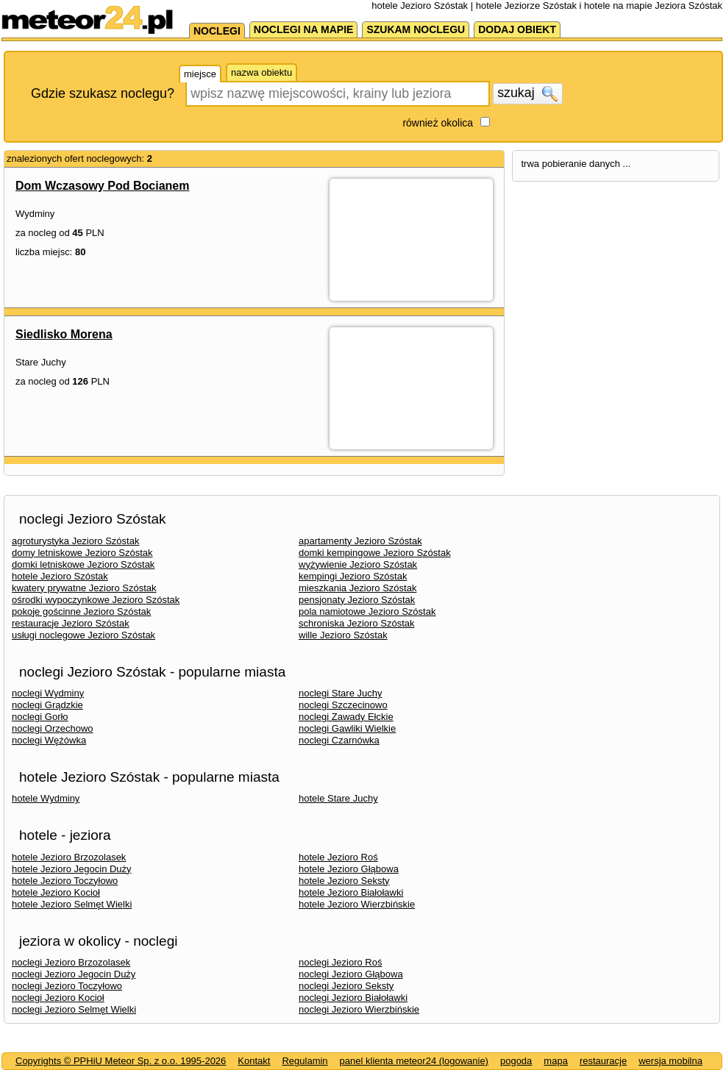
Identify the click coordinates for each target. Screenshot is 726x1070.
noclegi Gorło (40, 716)
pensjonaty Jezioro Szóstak (357, 599)
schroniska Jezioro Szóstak (357, 623)
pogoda (516, 1060)
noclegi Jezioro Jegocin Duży (73, 974)
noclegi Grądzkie (47, 704)
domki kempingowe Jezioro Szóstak (375, 552)
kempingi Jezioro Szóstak (353, 576)
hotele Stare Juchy (338, 798)
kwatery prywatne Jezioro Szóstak (84, 587)
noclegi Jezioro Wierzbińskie (359, 1009)
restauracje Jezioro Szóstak (70, 623)
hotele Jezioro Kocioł (56, 892)
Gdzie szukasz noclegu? (102, 93)
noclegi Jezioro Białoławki (353, 997)
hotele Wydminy (45, 798)
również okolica (437, 123)
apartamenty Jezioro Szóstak (360, 540)
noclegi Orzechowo (52, 728)
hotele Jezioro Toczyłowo (65, 880)
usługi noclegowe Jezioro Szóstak (83, 635)
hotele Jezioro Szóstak (60, 576)
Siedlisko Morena (64, 334)
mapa (556, 1060)
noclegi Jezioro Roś (340, 962)
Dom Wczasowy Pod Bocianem (102, 185)
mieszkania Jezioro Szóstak (357, 587)
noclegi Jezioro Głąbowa (351, 974)
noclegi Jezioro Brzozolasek (71, 962)
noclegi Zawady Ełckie (346, 716)
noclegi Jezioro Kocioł (58, 997)
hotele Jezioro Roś (338, 857)
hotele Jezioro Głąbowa (349, 868)
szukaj (527, 93)
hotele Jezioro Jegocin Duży (72, 868)
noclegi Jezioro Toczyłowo (67, 985)
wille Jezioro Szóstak (343, 635)
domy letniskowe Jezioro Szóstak (82, 552)
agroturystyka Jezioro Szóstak (75, 540)
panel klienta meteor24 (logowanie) (414, 1060)
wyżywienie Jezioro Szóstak (358, 564)
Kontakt (254, 1060)
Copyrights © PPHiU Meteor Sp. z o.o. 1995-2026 (120, 1060)
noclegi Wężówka (49, 740)
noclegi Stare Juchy (340, 693)
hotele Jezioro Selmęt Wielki (72, 904)
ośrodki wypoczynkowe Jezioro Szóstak (95, 599)
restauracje (603, 1060)
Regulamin (304, 1060)
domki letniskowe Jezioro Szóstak (83, 564)
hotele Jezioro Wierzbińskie (357, 904)
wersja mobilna (670, 1060)
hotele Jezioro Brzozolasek (69, 857)
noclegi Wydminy (48, 693)
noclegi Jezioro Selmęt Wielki (74, 1009)
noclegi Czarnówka (339, 740)
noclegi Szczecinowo (343, 704)
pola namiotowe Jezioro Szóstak (367, 611)
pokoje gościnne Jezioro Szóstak (81, 611)
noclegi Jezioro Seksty (346, 985)
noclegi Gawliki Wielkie (347, 728)
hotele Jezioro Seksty (344, 880)
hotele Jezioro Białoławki (351, 892)
